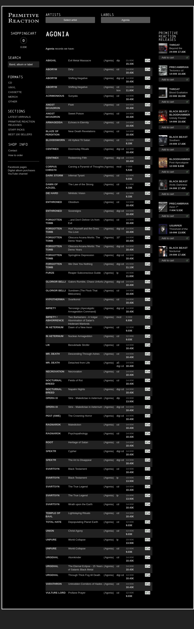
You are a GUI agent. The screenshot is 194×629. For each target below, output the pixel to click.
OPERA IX (52, 398)
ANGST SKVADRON (53, 106)
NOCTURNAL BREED (54, 382)
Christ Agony (75, 530)
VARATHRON (54, 583)
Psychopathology (78, 433)
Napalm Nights (76, 389)
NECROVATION (55, 371)
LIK (48, 345)
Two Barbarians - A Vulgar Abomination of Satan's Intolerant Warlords (83, 320)
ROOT (49, 442)
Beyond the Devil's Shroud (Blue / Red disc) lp (178, 48)
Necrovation (75, 371)
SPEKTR (51, 451)
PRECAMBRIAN (179, 67)
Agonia (109, 60)
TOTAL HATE (53, 521)
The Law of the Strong (80, 184)
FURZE (50, 272)
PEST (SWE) (53, 415)
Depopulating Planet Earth (83, 521)
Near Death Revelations (81, 131)
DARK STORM (54, 175)
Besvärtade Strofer (79, 345)
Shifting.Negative (78, 78)
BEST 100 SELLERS (20, 134)
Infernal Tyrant (76, 175)
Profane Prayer (76, 592)
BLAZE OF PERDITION (52, 133)
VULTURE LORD (56, 592)
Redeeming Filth (77, 157)
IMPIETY (51, 308)
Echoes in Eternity (78, 122)
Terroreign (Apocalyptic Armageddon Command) (82, 310)
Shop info (18, 144)
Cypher (72, 451)
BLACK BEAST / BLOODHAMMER (179, 113)
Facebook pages (17, 167)
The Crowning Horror (80, 415)
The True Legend (78, 486)
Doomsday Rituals (78, 148)
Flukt (71, 104)
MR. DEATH (53, 353)
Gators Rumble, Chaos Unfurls (85, 281)
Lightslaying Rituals (79, 513)
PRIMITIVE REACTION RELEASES (21, 123)
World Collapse (77, 539)
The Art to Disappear (80, 460)
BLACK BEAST (178, 136)
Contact (12, 150)
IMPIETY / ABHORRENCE (55, 319)
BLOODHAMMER (179, 159)
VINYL (12, 87)
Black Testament (77, 468)
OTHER (12, 101)
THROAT (174, 44)
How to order (15, 155)
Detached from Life (79, 362)
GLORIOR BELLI (56, 281)
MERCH (13, 96)
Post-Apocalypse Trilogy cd (179, 162)
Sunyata (73, 95)
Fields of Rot (75, 380)
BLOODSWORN (55, 140)
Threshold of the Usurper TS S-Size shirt (178, 229)
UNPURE (51, 539)
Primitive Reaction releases (168, 36)
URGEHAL (52, 557)
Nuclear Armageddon (80, 336)
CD (10, 82)
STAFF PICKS (16, 129)
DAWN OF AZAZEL (52, 186)
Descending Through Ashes (84, 353)
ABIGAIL (51, 60)
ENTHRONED (54, 202)
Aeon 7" (173, 206)
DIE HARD (52, 193)
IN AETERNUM (54, 327)
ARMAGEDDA (54, 122)
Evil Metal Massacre (79, 60)
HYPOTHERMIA (55, 299)
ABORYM (51, 69)
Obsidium (73, 202)
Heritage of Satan (78, 442)
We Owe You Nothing (80, 263)
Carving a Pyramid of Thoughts (85, 166)
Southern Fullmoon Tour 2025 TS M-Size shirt (178, 140)
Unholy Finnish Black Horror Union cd (177, 118)
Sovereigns (74, 210)
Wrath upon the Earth (80, 504)
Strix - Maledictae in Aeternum (85, 398)
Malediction (74, 424)
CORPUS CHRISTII (51, 168)
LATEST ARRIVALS (19, 116)
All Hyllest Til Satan (79, 140)
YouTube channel (17, 173)
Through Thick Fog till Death (84, 575)
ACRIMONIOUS (55, 95)
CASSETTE (15, 92)
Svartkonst (74, 299)
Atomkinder (74, 557)
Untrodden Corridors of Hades (85, 583)
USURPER (175, 225)
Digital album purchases (21, 170)
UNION (50, 530)
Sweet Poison (76, 113)
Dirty (71, 69)
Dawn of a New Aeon (80, 327)
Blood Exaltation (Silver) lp (178, 92)
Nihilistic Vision (76, 193)
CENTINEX (52, 148)
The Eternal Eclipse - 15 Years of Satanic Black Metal (85, 568)
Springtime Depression (81, 255)
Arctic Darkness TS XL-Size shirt (178, 185)
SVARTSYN (52, 468)
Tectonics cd (176, 70)
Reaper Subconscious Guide (84, 272)
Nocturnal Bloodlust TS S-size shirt (178, 251)
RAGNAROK (53, 424)
